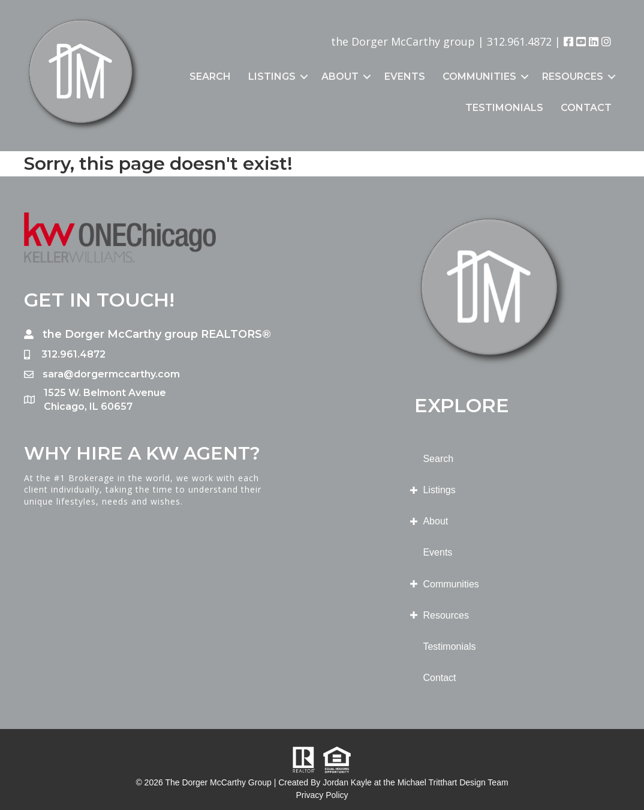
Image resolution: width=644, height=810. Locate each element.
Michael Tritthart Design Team (453, 782)
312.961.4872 (519, 41)
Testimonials (504, 107)
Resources (572, 76)
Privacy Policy (322, 795)
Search (210, 76)
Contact (586, 107)
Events (404, 76)
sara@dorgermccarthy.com (111, 374)
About (340, 76)
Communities (479, 76)
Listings (272, 76)
